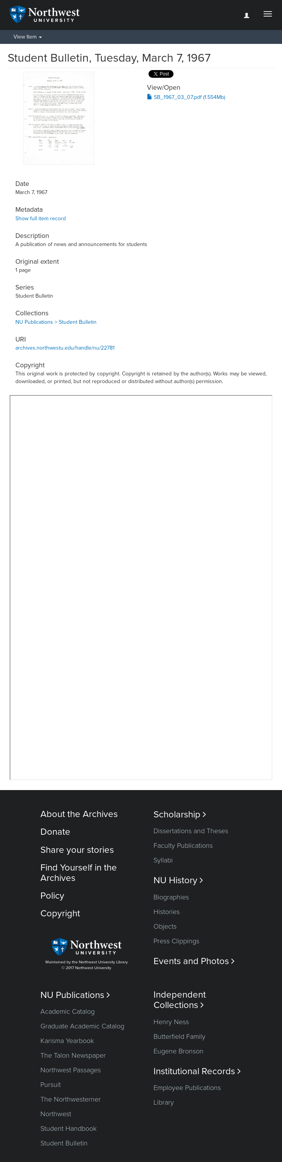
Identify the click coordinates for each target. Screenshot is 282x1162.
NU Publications (75, 995)
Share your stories (77, 850)
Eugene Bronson (179, 1051)
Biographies (171, 897)
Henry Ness (171, 1022)
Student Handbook (68, 1128)
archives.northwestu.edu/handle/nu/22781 (65, 348)
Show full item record (40, 218)
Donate (55, 831)
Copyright (60, 913)
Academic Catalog (67, 1011)
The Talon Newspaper (73, 1055)
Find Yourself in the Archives (78, 872)
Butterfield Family (179, 1036)
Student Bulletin (64, 1143)
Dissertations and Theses (191, 831)
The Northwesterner (70, 1099)
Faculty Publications (183, 845)
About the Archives (79, 814)
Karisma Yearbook (67, 1040)
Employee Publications (187, 1087)
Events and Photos (194, 961)
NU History (178, 880)
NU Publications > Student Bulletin (56, 322)
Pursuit (50, 1084)
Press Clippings (176, 941)
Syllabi (163, 860)
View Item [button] (27, 36)
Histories (167, 911)
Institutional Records (197, 1071)
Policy (52, 895)
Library (164, 1102)
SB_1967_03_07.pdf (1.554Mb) (186, 97)
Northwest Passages (70, 1070)
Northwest (55, 1114)
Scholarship (180, 814)
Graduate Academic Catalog (82, 1026)
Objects (165, 926)
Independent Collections (180, 1000)
